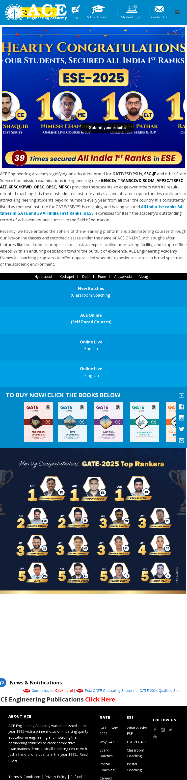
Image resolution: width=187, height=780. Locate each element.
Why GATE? (109, 742)
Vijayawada (123, 277)
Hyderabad (43, 277)
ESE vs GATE (137, 742)
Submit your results (107, 127)
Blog (75, 17)
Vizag (143, 277)
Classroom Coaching (135, 753)
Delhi (86, 277)
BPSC (51, 187)
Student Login (131, 17)
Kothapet (66, 277)
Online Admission (98, 17)
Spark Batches (106, 753)
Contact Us (159, 17)
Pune (102, 277)
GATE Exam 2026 (109, 731)
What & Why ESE (137, 731)
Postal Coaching (107, 767)
